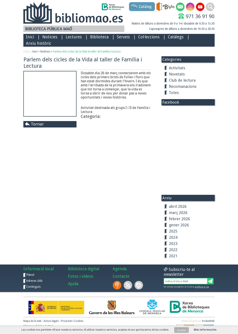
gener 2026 (179, 225)
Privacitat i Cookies (72, 321)
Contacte (121, 276)
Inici (30, 37)
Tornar (37, 124)
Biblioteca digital (83, 268)
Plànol (30, 274)
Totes (174, 92)
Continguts (33, 286)
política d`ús (202, 286)
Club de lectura (182, 80)
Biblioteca (99, 37)
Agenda (120, 268)
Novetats (177, 74)
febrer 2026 (179, 219)
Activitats (177, 68)
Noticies (49, 37)
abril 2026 (178, 206)
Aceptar (181, 329)
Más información (205, 329)
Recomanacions (182, 86)
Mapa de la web (32, 321)
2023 (173, 243)
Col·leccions (149, 37)
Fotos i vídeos (80, 276)
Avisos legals (51, 321)
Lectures (74, 37)
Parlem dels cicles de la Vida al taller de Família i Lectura (86, 51)
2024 (173, 237)
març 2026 (178, 212)
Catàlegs (176, 37)
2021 (173, 256)
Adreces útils (34, 280)
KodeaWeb (208, 321)
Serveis (123, 37)
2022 (173, 249)
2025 (173, 231)
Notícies (45, 51)
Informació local (38, 268)
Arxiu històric (38, 43)
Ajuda (73, 283)
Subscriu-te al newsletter (179, 272)
